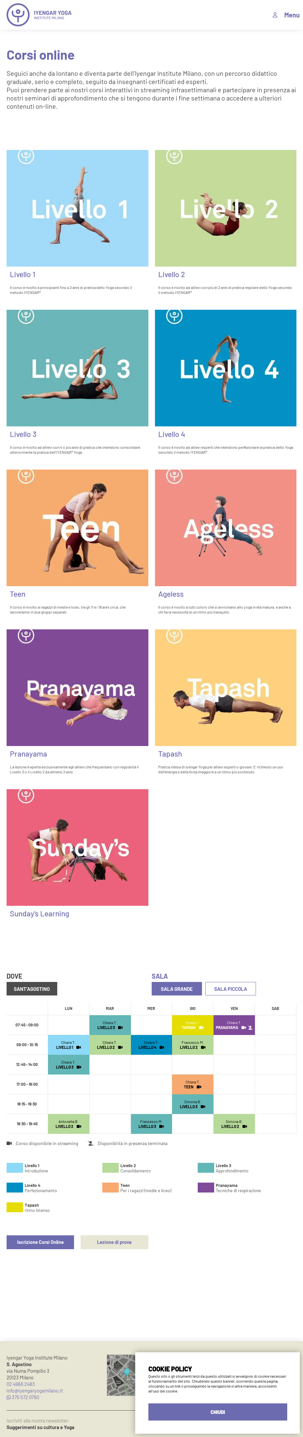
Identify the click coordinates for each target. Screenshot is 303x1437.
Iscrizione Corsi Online (40, 1241)
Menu (292, 15)
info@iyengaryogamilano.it (35, 1391)
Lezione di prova (114, 1241)
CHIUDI (218, 1412)
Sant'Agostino (31, 989)
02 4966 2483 (21, 1384)
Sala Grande (176, 989)
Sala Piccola (229, 989)
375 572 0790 (23, 1397)
